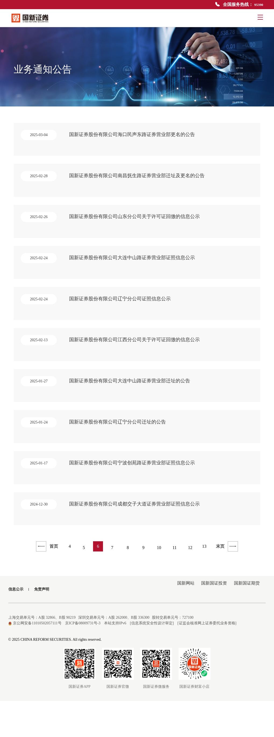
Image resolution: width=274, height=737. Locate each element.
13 (207, 583)
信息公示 (15, 625)
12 (192, 583)
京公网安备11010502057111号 (35, 659)
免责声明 (41, 625)
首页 (44, 583)
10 (160, 583)
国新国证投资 (210, 625)
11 (176, 583)
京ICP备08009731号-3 (82, 659)
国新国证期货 (245, 625)
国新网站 (178, 625)
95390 (257, 4)
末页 (229, 583)
